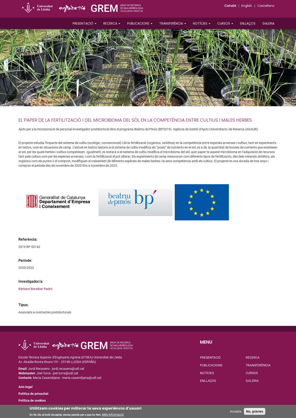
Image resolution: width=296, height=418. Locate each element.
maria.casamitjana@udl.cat (81, 378)
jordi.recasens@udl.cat (68, 368)
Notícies (201, 23)
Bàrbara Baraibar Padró (35, 289)
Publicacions (139, 23)
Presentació (84, 23)
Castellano (265, 5)
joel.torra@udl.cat (65, 373)
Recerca (111, 23)
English (246, 5)
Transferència (172, 23)
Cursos (225, 23)
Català (230, 5)
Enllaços (248, 23)
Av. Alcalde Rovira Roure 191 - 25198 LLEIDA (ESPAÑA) (57, 362)
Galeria (268, 23)
